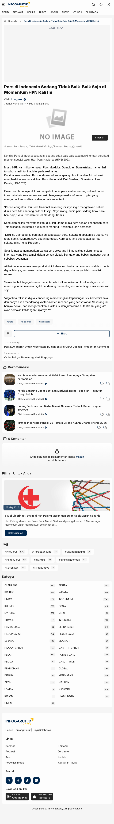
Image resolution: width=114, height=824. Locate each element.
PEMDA (9, 661)
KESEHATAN (66, 675)
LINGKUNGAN (66, 696)
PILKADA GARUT (14, 647)
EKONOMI (18, 12)
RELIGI (8, 654)
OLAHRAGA (92, 12)
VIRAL (62, 613)
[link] (93, 4)
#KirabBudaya (41, 567)
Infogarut (17, 99)
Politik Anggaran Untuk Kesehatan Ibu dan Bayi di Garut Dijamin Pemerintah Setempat (56, 346)
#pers (10, 321)
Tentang (63, 745)
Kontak (62, 757)
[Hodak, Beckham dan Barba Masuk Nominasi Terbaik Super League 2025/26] (9, 410)
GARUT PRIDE (67, 661)
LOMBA (9, 689)
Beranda (10, 745)
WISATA (63, 592)
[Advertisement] (57, 55)
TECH (8, 682)
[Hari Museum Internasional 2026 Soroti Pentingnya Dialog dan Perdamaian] (9, 379)
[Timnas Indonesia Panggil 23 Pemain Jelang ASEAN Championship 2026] (9, 425)
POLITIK (9, 592)
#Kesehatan (11, 567)
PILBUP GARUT (13, 633)
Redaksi (10, 751)
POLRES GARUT (68, 654)
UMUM (8, 703)
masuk (80, 456)
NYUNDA (77, 12)
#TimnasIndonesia (69, 559)
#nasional (26, 321)
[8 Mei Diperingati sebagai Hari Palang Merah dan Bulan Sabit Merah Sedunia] (57, 495)
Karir (8, 757)
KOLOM (9, 696)
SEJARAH (10, 640)
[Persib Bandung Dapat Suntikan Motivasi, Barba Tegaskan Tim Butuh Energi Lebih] (9, 395)
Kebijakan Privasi (67, 762)
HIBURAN (64, 682)
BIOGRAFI (64, 640)
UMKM (8, 599)
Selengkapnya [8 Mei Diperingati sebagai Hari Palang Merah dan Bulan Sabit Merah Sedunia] (15, 533)
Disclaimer (64, 751)
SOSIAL (54, 12)
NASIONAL (65, 689)
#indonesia (44, 321)
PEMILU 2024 (12, 626)
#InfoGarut (11, 551)
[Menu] (4, 4)
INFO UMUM (66, 599)
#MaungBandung (75, 551)
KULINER (9, 606)
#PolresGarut (12, 559)
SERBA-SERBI (66, 626)
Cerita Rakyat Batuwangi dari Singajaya (28, 357)
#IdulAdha (39, 559)
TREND (65, 12)
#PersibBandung (41, 551)
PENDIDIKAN (12, 668)
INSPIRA (31, 12)
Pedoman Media (15, 762)
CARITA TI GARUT (69, 647)
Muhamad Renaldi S (34, 383)
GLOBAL (63, 668)
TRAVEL (43, 12)
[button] (101, 4)
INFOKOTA (65, 619)
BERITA (6, 12)
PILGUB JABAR (67, 633)
